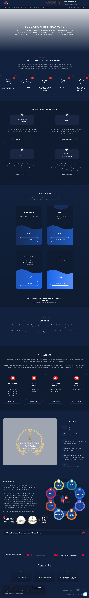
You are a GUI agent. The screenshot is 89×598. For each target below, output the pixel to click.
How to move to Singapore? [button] (39, 555)
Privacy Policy (69, 594)
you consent (11, 593)
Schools (67, 120)
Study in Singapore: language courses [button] (69, 555)
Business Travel (25, 3)
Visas (52, 7)
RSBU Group (7, 485)
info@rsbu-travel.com (21, 577)
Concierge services (15, 7)
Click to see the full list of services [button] (45, 300)
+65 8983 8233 (47, 577)
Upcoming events (54, 3)
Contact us (83, 7)
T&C (73, 594)
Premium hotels (7, 7)
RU (84, 3)
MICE (33, 3)
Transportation (36, 7)
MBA (22, 155)
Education (48, 7)
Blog (78, 7)
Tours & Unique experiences (26, 7)
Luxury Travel (15, 3)
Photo (70, 7)
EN (81, 3)
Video (74, 7)
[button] (21, 174)
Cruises (42, 7)
